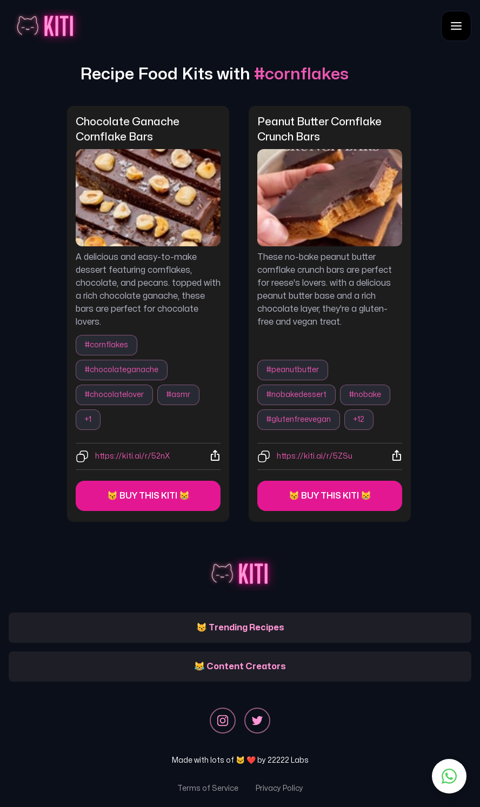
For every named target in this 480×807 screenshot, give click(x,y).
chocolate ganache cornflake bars (129, 129)
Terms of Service (207, 788)
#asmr (178, 394)
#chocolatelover (114, 394)
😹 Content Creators (240, 666)
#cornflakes (106, 344)
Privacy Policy (279, 788)
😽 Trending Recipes (240, 627)
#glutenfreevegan (298, 419)
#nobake (365, 394)
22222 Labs (288, 760)
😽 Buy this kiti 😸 (148, 496)
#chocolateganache (121, 369)
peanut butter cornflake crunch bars (320, 129)
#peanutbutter (292, 369)
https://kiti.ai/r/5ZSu (314, 456)
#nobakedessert (296, 394)
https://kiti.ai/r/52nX (132, 456)
